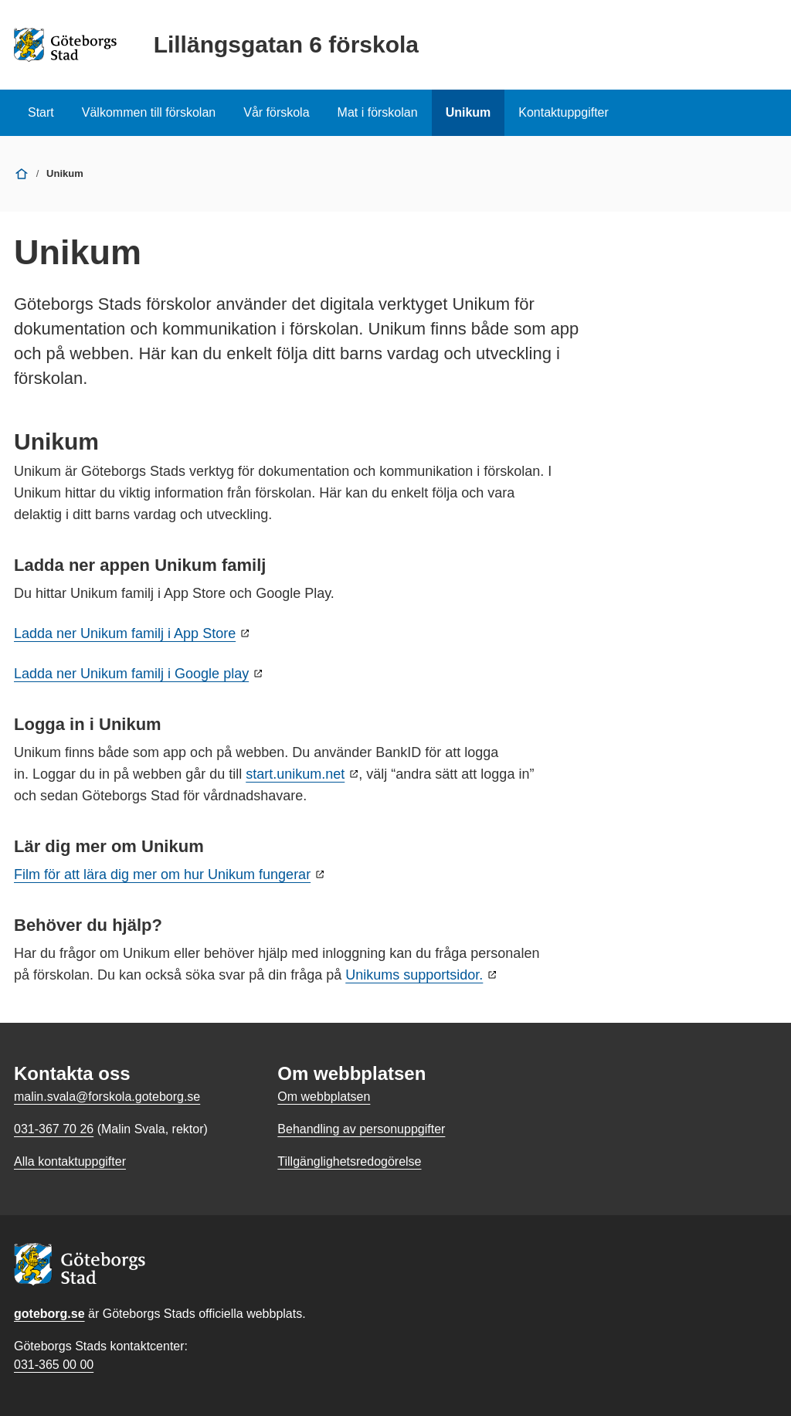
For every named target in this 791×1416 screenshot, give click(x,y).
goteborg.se (49, 1313)
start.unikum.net (295, 774)
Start (41, 112)
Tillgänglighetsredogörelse (349, 1161)
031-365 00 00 (53, 1364)
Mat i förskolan (378, 112)
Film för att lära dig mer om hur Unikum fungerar (162, 874)
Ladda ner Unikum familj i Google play (131, 673)
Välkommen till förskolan (149, 112)
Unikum (468, 112)
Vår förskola (276, 112)
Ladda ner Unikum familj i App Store (125, 633)
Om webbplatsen (323, 1096)
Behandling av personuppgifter (361, 1129)
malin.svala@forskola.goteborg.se (107, 1096)
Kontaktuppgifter (563, 112)
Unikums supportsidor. (414, 975)
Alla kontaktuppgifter (70, 1161)
